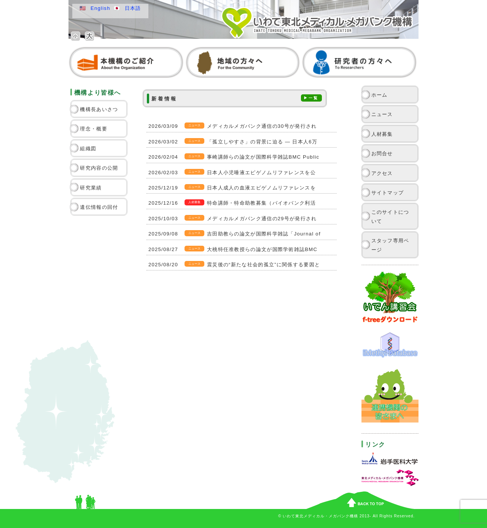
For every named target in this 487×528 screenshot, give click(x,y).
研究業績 (91, 188)
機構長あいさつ (99, 109)
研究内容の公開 (99, 168)
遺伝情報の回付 (99, 207)
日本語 (133, 8)
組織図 (88, 148)
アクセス (382, 173)
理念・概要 (93, 129)
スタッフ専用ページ (390, 245)
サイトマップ (387, 193)
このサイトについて (390, 216)
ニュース (382, 114)
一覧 (314, 98)
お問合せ (382, 153)
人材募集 (382, 134)
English (100, 8)
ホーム (379, 95)
